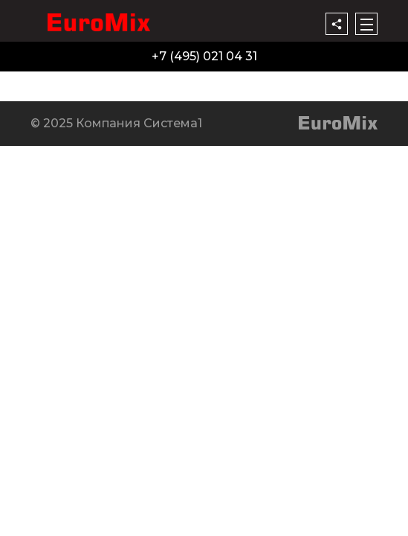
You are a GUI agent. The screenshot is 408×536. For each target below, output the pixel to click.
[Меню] (366, 24)
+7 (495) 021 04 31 (204, 56)
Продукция (39, 80)
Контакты (287, 80)
